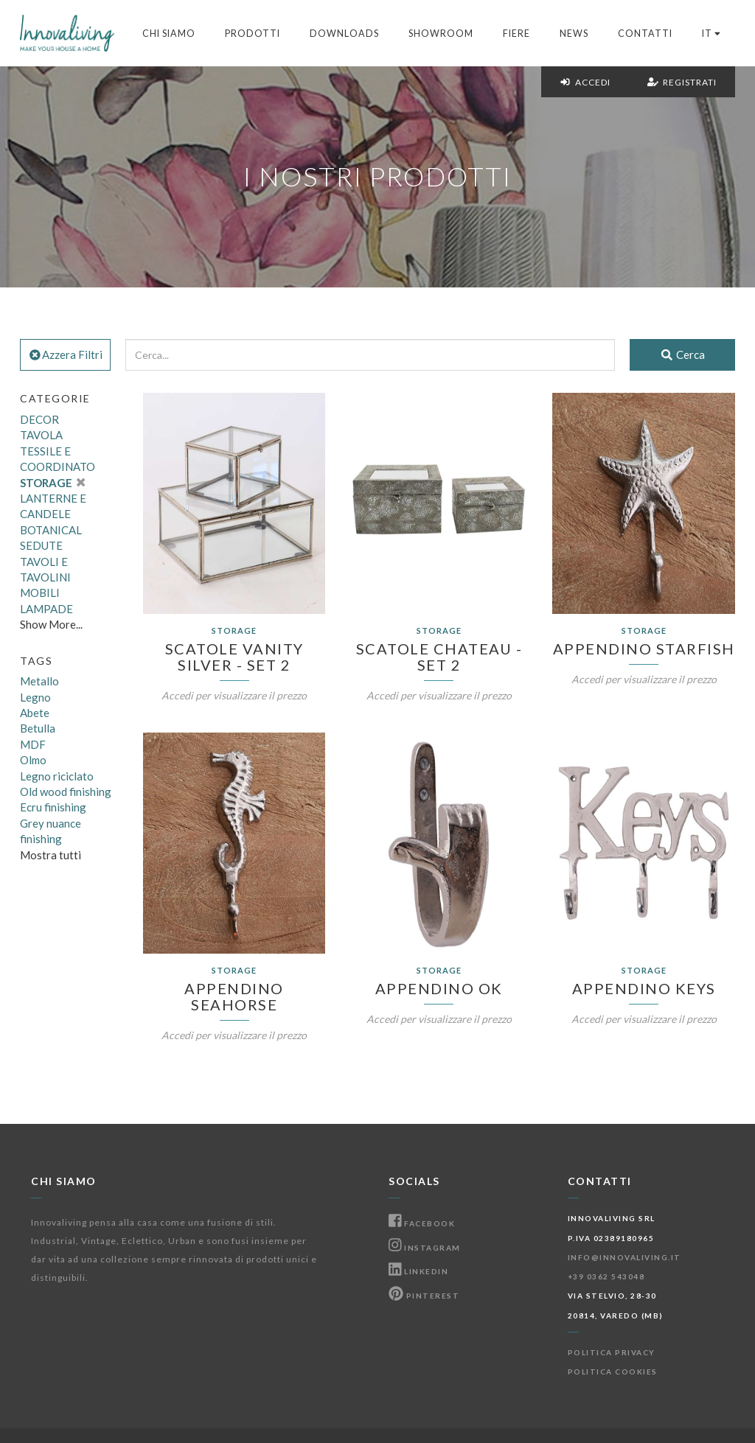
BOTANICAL (51, 530)
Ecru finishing (53, 807)
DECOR (39, 419)
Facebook (422, 1223)
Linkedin (418, 1271)
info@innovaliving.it (624, 1257)
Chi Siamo (168, 33)
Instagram (425, 1247)
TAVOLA (41, 434)
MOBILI (40, 592)
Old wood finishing (65, 791)
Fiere (516, 33)
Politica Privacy (611, 1352)
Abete (34, 712)
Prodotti (252, 33)
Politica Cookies (613, 1371)
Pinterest (424, 1295)
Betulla (37, 728)
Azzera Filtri (65, 354)
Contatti (645, 33)
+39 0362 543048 (606, 1276)
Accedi (585, 82)
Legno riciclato (57, 776)
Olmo (33, 759)
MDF (33, 744)
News (574, 33)
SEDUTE (41, 545)
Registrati (682, 82)
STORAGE (52, 482)
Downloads (344, 33)
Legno (35, 697)
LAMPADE (46, 608)
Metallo (39, 681)
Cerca (682, 354)
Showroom (440, 33)
